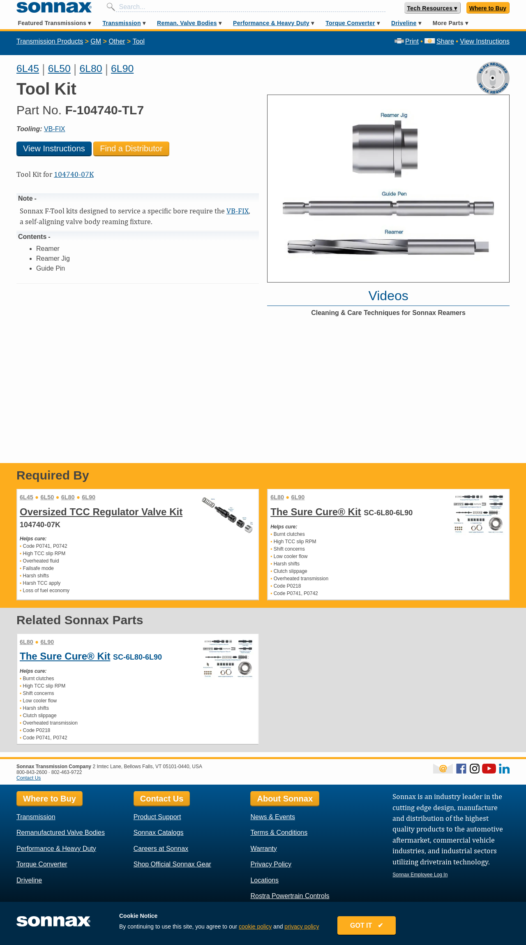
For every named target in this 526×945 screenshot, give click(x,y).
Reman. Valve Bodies (187, 23)
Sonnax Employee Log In (420, 875)
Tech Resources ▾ (432, 8)
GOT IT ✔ (366, 925)
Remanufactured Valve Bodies (60, 832)
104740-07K (74, 174)
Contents (32, 236)
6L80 (90, 68)
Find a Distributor (131, 148)
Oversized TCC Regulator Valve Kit (101, 511)
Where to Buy (487, 8)
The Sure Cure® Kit (315, 511)
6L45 (27, 68)
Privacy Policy (270, 864)
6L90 (122, 68)
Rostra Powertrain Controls (289, 895)
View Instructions (485, 41)
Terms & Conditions (278, 832)
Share (439, 41)
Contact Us (28, 778)
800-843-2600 (31, 772)
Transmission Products (49, 41)
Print (406, 41)
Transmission (121, 23)
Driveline (403, 23)
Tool (139, 41)
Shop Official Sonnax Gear (172, 864)
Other (116, 41)
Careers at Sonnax (161, 848)
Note (25, 198)
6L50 (59, 68)
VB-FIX (54, 128)
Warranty (263, 848)
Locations (264, 880)
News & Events (272, 816)
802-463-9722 (66, 772)
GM (95, 41)
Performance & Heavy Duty (271, 23)
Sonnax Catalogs (159, 832)
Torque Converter (350, 23)
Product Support (157, 816)
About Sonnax (285, 798)
